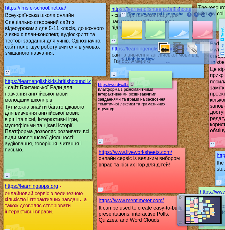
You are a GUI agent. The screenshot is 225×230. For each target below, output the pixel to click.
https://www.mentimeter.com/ (131, 200)
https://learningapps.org (31, 186)
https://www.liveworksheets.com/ (135, 152)
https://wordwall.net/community (126, 84)
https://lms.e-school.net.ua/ (35, 8)
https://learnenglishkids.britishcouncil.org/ (51, 81)
